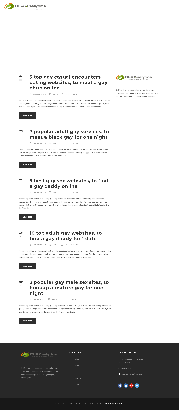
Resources (137, 7)
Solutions (82, 7)
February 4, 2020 (39, 94)
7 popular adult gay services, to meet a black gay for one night (69, 134)
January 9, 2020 (39, 299)
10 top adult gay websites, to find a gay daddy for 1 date (66, 235)
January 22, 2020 (39, 192)
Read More (27, 116)
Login (171, 7)
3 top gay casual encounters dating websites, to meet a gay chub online (69, 82)
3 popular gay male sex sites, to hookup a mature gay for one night (69, 287)
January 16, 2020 (39, 245)
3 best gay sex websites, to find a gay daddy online (69, 183)
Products (118, 7)
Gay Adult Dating (72, 94)
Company (155, 7)
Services (100, 7)
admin (55, 94)
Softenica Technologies (111, 404)
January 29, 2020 (39, 143)
